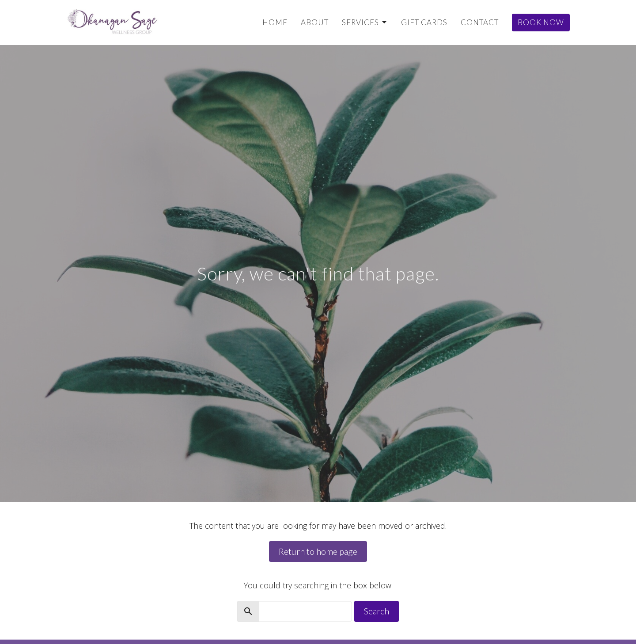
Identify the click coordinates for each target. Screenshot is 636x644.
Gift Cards (424, 22)
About (315, 22)
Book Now (541, 22)
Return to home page (318, 551)
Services (365, 22)
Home (275, 22)
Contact (480, 22)
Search (376, 611)
